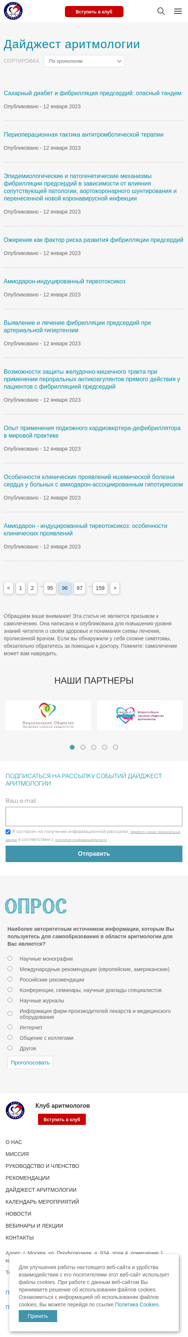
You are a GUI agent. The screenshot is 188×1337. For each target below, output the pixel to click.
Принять (38, 1316)
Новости (18, 1214)
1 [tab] (72, 747)
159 (100, 588)
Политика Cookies (136, 1305)
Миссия (17, 1154)
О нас (14, 1142)
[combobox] (84, 61)
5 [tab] (115, 747)
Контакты (20, 1238)
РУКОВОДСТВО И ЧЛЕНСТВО (42, 1166)
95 (50, 588)
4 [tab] (104, 747)
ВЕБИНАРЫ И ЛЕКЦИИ (34, 1226)
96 (65, 588)
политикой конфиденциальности (81, 840)
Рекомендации (28, 1178)
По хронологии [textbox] (66, 61)
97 (80, 588)
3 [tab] (93, 747)
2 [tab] (83, 747)
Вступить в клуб (94, 12)
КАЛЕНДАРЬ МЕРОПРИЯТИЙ (42, 1202)
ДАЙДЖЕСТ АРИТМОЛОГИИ (41, 1190)
